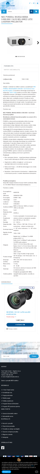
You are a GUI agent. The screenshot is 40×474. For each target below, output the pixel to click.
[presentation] (37, 281)
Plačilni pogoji (6, 398)
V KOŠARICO (20, 324)
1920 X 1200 (12, 92)
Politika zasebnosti (8, 401)
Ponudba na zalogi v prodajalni (11, 429)
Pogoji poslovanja (7, 395)
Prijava (34, 356)
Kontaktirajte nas (7, 392)
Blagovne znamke (7, 434)
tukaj (32, 465)
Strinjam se (6, 472)
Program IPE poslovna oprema (11, 406)
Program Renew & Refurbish (10, 403)
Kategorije (5, 437)
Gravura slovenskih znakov (10, 413)
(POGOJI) (34, 353)
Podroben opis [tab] (8, 66)
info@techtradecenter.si (12, 377)
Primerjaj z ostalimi (11, 329)
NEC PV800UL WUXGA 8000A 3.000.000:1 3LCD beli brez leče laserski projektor (19, 88)
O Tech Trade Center (8, 390)
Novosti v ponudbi (8, 423)
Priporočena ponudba (9, 426)
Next (37, 42)
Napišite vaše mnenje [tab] (12, 70)
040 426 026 (9, 375)
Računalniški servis (8, 416)
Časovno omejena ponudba (10, 432)
